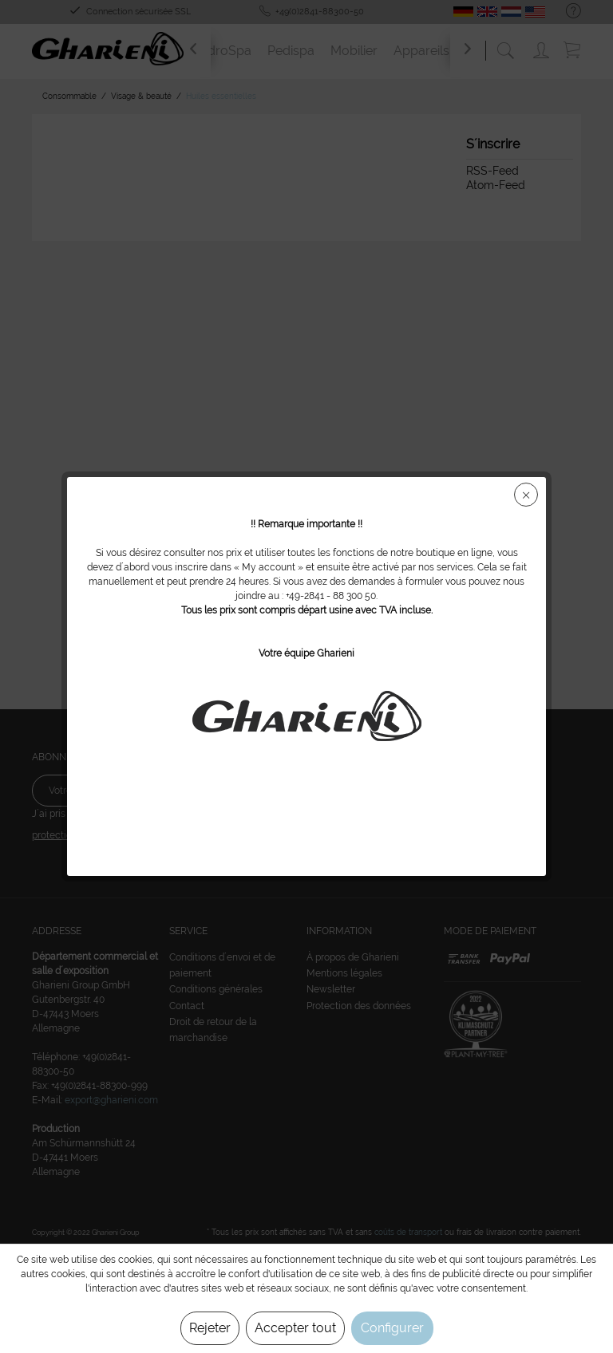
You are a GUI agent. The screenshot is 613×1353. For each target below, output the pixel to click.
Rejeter (210, 1327)
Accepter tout (295, 1327)
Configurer (392, 1327)
